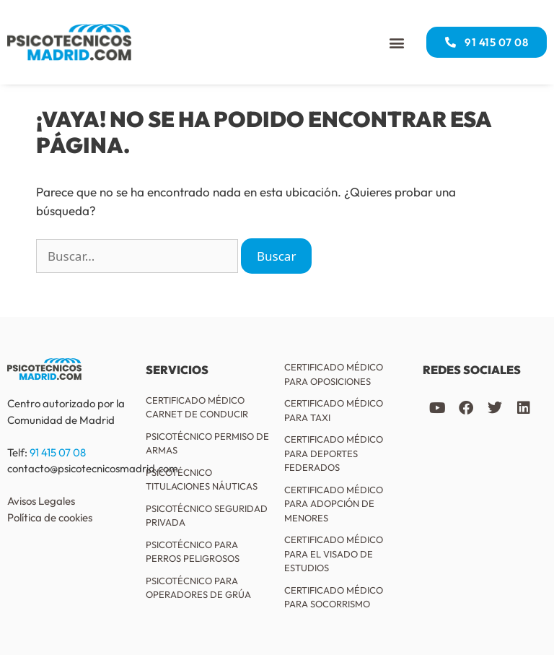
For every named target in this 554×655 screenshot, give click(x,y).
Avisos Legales (41, 501)
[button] (396, 42)
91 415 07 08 (58, 452)
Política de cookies (49, 517)
